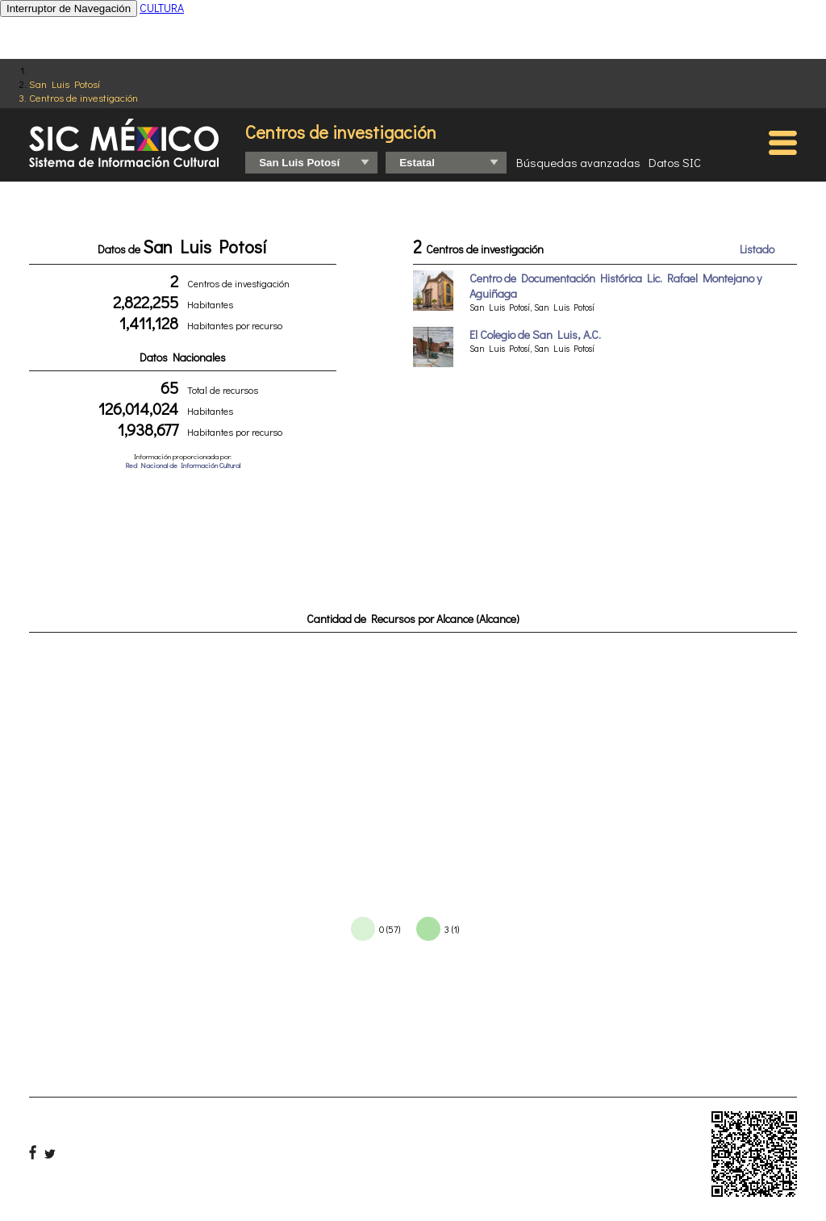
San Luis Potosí (64, 83)
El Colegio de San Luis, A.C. (535, 334)
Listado (757, 249)
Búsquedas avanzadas (578, 162)
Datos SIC (675, 162)
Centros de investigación (83, 97)
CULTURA (162, 7)
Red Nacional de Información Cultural (182, 465)
